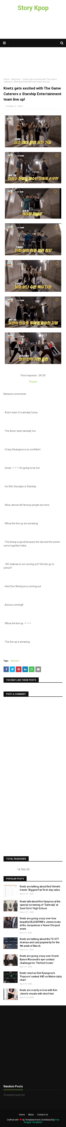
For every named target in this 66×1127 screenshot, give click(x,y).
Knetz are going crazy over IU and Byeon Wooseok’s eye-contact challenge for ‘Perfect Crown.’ (39, 959)
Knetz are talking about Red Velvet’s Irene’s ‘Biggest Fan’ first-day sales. (40, 888)
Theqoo (33, 381)
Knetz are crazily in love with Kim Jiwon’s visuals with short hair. (38, 992)
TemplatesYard (32, 1120)
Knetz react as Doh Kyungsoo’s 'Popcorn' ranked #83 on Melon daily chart (41, 976)
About (31, 1114)
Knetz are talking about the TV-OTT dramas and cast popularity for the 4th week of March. (39, 942)
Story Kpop (33, 8)
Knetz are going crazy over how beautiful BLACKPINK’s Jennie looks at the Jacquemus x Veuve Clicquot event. (40, 923)
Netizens (15, 661)
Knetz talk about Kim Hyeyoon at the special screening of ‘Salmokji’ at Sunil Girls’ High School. (40, 905)
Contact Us (42, 1114)
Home (22, 1114)
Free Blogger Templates (41, 1121)
